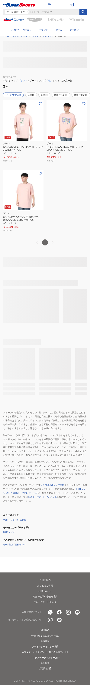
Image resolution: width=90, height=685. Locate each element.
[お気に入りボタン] (40, 104)
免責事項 (45, 641)
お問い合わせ (45, 591)
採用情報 (45, 668)
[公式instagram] (68, 612)
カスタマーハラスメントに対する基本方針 (45, 652)
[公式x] (50, 612)
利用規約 (45, 630)
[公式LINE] (59, 620)
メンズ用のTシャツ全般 (52, 485)
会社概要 (45, 663)
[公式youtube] (77, 612)
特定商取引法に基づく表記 (45, 635)
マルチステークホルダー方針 (45, 657)
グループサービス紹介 (45, 602)
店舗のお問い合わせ (45, 597)
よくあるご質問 (45, 585)
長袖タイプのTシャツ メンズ (42, 496)
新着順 (44, 94)
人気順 (31, 94)
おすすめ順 (13, 94)
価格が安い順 (61, 94)
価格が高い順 (81, 94)
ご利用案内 (45, 580)
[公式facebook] (59, 612)
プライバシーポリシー (45, 647)
